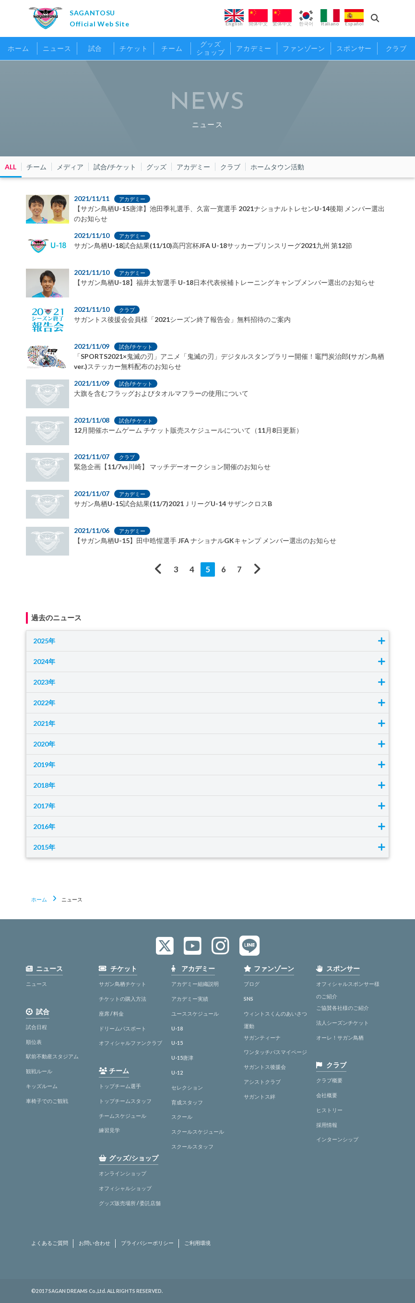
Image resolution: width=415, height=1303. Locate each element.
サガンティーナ (262, 1037)
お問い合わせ (94, 1243)
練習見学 (109, 1130)
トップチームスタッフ (125, 1101)
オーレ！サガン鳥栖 (340, 1037)
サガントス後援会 (265, 1067)
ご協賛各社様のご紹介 (342, 1008)
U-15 (177, 1043)
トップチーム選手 (120, 1086)
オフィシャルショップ (125, 1188)
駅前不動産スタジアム (52, 1056)
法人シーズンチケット (342, 1022)
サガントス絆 (259, 1096)
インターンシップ (337, 1139)
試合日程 (36, 1027)
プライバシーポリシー (147, 1243)
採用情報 (326, 1125)
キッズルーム (42, 1086)
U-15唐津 (182, 1057)
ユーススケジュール (195, 1013)
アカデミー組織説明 (195, 984)
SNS (248, 998)
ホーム (39, 899)
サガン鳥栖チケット (122, 984)
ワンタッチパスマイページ (275, 1052)
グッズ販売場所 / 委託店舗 (130, 1203)
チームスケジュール (122, 1116)
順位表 (34, 1042)
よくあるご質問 (49, 1243)
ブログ (252, 984)
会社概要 (326, 1095)
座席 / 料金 (111, 1013)
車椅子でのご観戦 (47, 1101)
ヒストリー (329, 1110)
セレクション (187, 1087)
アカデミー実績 (189, 998)
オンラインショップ (122, 1173)
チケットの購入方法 (122, 998)
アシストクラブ (262, 1081)
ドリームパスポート (122, 1028)
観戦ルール (39, 1071)
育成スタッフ (187, 1102)
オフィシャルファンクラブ (130, 1043)
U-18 (177, 1028)
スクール (181, 1116)
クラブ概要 (329, 1080)
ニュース (36, 984)
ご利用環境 (197, 1243)
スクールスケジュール (197, 1131)
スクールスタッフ (192, 1146)
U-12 (177, 1072)
